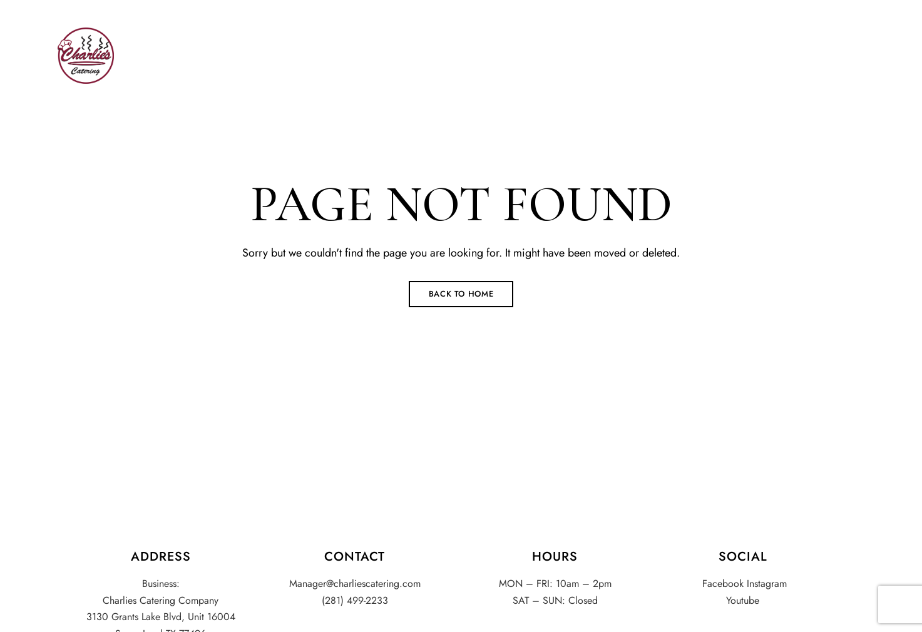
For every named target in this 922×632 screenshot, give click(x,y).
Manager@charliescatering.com (473, 7)
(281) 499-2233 (95, 7)
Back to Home (461, 294)
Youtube (859, 8)
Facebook (818, 8)
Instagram (837, 8)
